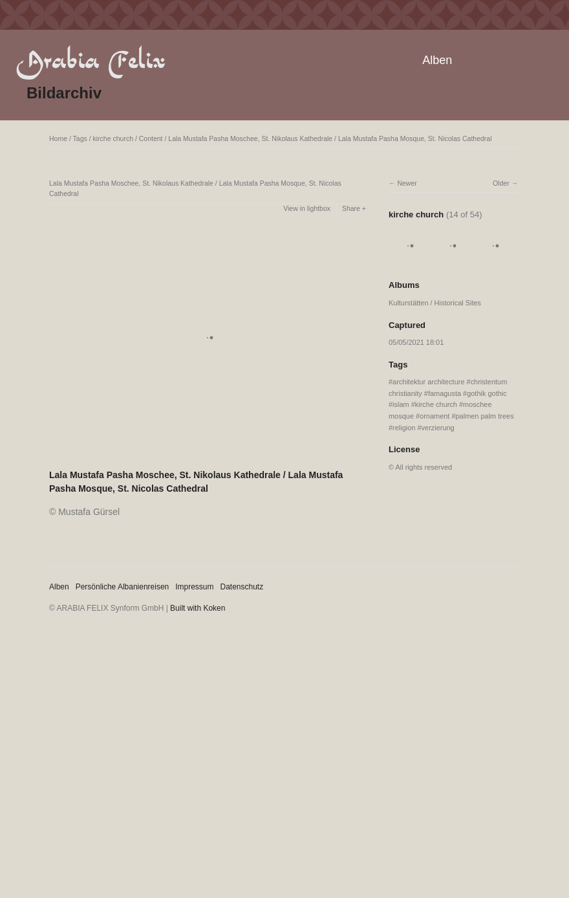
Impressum (194, 586)
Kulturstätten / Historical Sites (435, 303)
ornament (434, 416)
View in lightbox (306, 208)
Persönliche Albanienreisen (122, 586)
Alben (437, 60)
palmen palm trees (485, 416)
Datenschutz (242, 586)
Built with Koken (197, 608)
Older (501, 183)
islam (400, 404)
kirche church (113, 138)
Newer (406, 183)
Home (58, 138)
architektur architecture (428, 382)
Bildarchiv (64, 93)
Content (151, 138)
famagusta (444, 393)
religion (403, 428)
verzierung (438, 428)
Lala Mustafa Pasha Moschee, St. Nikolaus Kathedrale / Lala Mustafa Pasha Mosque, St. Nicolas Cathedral (329, 138)
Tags (80, 138)
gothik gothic (487, 393)
